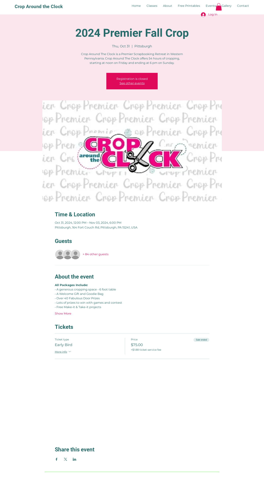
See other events (132, 83)
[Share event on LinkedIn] (74, 459)
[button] (219, 7)
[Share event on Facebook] (56, 459)
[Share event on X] (65, 459)
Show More (63, 313)
